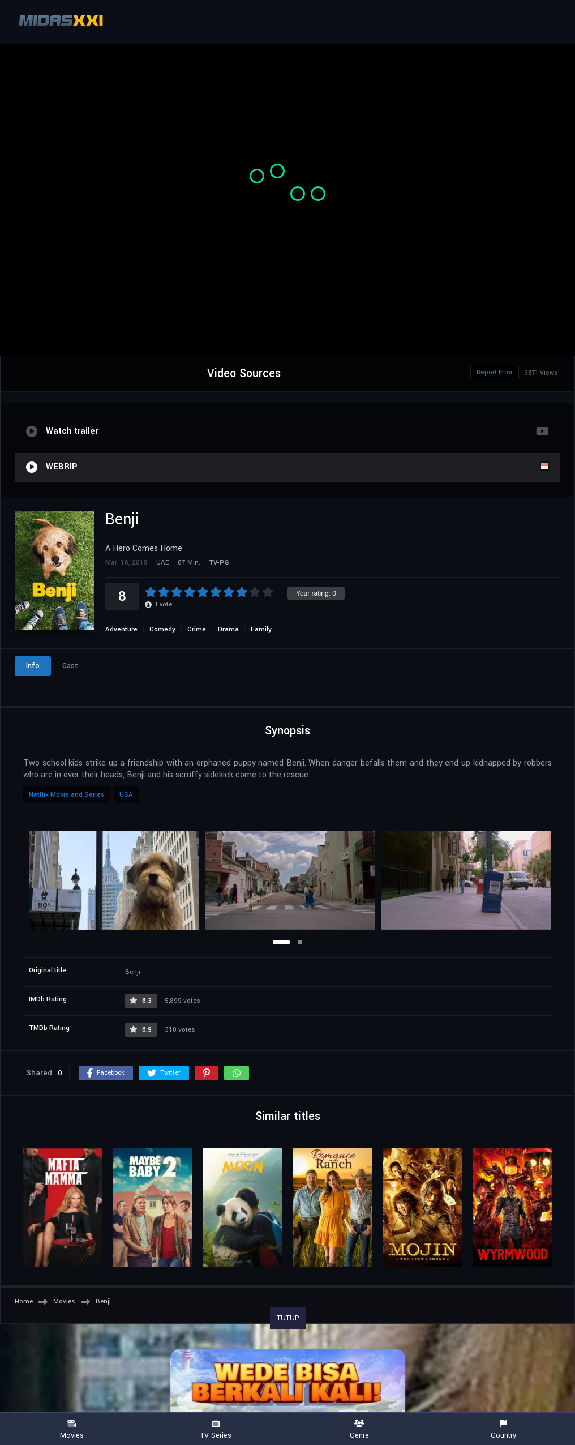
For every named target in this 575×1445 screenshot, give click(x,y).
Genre (359, 1429)
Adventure (121, 629)
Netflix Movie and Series (66, 795)
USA (126, 795)
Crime (196, 629)
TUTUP (288, 1318)
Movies (72, 1429)
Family (261, 629)
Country (503, 1429)
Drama (228, 629)
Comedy (162, 629)
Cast (70, 666)
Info (33, 666)
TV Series (216, 1429)
